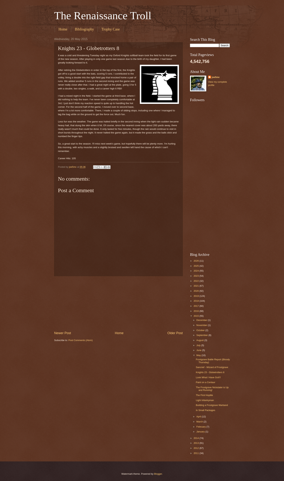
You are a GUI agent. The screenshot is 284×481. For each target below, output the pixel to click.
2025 (196, 266)
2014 (196, 438)
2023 (196, 275)
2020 (196, 291)
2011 (196, 453)
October (200, 330)
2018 (196, 301)
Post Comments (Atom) (80, 340)
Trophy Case (110, 29)
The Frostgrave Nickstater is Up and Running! (212, 388)
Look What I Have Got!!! (208, 377)
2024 (196, 270)
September (202, 335)
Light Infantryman (205, 400)
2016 (196, 311)
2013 (196, 443)
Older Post (175, 333)
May (198, 355)
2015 (196, 316)
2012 (196, 448)
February (201, 426)
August (200, 340)
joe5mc (216, 77)
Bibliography (84, 29)
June (199, 350)
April (199, 416)
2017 (196, 306)
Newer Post (62, 333)
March (199, 421)
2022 (196, 281)
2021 (196, 285)
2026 (196, 260)
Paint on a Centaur (205, 382)
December (202, 320)
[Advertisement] (118, 303)
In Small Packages (205, 410)
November (202, 325)
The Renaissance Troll (102, 16)
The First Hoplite (204, 395)
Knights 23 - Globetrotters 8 (210, 372)
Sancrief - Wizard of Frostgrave (212, 367)
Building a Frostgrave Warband (212, 405)
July (198, 345)
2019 (196, 296)
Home (63, 29)
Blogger (158, 473)
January (200, 431)
